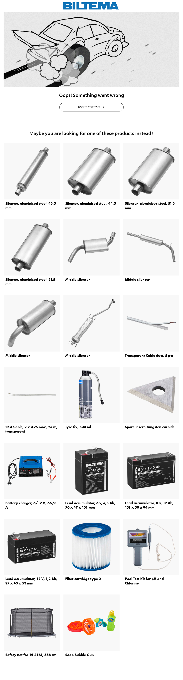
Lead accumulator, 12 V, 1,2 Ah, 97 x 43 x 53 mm (31, 581)
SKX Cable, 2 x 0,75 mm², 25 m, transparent (31, 429)
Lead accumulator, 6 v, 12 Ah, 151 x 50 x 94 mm (149, 505)
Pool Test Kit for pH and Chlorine (144, 581)
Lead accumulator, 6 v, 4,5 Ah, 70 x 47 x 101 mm (90, 505)
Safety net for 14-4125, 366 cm (30, 654)
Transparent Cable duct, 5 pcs (149, 355)
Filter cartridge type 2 (83, 578)
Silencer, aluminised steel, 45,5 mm (30, 205)
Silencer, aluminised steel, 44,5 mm (90, 205)
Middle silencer (77, 279)
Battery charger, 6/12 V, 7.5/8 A (30, 505)
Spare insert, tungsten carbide (150, 427)
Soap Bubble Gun (79, 654)
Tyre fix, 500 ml (78, 427)
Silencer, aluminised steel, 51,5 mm (150, 205)
